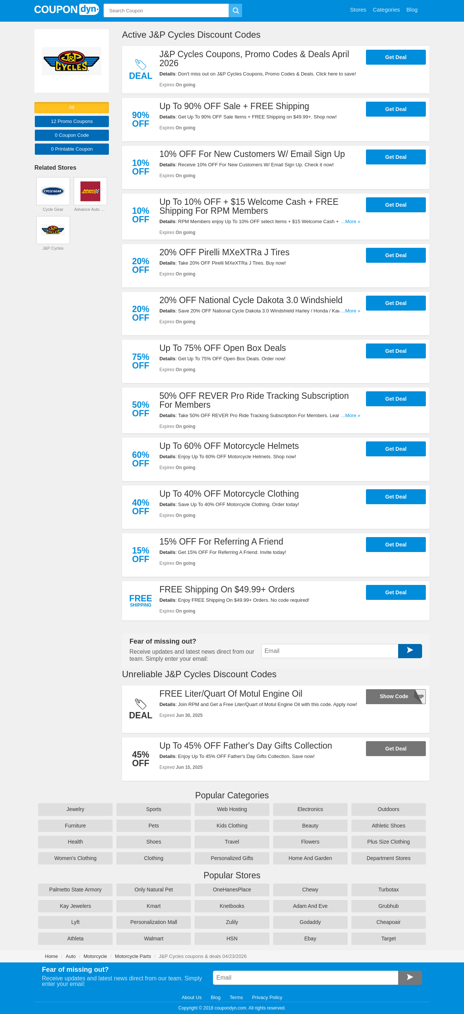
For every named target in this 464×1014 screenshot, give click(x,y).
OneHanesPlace (232, 890)
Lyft (75, 922)
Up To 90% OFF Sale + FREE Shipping (234, 106)
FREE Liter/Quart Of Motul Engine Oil (230, 693)
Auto (71, 956)
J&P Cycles (53, 248)
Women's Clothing (75, 858)
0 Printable (71, 149)
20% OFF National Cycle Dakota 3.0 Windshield (251, 300)
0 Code (72, 135)
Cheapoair (388, 922)
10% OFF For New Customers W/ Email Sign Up (252, 154)
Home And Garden (310, 858)
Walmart (154, 938)
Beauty (310, 826)
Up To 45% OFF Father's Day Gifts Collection (245, 745)
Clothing (153, 858)
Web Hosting (232, 809)
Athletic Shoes (389, 826)
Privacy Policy (267, 997)
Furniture (75, 826)
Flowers (310, 842)
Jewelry (75, 809)
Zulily (232, 922)
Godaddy (310, 922)
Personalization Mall (153, 922)
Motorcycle (95, 956)
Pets (154, 826)
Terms (236, 997)
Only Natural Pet (153, 890)
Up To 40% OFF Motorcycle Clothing (229, 493)
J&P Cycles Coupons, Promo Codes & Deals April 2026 (254, 59)
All (71, 107)
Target (388, 938)
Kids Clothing (232, 826)
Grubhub (388, 906)
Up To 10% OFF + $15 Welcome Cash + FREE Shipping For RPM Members (249, 206)
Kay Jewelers (75, 906)
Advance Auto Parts (90, 209)
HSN (232, 938)
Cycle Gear (53, 209)
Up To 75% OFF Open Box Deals (222, 347)
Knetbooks (232, 906)
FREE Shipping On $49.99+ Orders (226, 589)
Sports (153, 809)
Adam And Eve (310, 906)
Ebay (310, 938)
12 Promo (72, 121)
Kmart (154, 906)
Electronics (310, 809)
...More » (350, 221)
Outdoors (389, 809)
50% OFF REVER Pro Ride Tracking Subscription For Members (254, 400)
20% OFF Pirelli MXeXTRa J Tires (224, 252)
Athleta (75, 938)
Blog (215, 997)
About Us (191, 997)
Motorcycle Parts (133, 956)
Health (75, 842)
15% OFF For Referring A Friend (221, 541)
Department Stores (389, 858)
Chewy (310, 890)
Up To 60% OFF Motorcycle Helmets (229, 445)
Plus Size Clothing (388, 842)
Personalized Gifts (232, 858)
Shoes (153, 842)
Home (51, 956)
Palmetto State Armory (75, 890)
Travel (232, 842)
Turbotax (388, 890)
